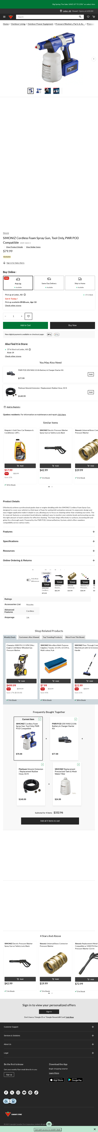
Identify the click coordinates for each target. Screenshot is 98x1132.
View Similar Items (33, 247)
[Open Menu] (4, 17)
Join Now (70, 1017)
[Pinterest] (30, 1093)
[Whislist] (88, 17)
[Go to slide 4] (56, 91)
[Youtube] (24, 1093)
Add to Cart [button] (25, 325)
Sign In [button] (49, 1012)
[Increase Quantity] (21, 316)
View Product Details (14, 247)
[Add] (91, 374)
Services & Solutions (49, 1035)
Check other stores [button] (13, 305)
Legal (49, 1053)
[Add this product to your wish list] (28, 316)
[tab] (18, 283)
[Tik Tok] (36, 1093)
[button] (80, 16)
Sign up (9, 1075)
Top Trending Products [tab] (52, 637)
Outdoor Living (18, 24)
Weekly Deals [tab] (9, 637)
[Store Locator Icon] (61, 11)
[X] (12, 1093)
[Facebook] (6, 1093)
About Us (49, 1044)
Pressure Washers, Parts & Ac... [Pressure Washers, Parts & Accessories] (70, 24)
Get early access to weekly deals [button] (48, 1129)
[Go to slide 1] (31, 91)
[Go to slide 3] (48, 91)
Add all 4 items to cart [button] (50, 821)
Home (6, 24)
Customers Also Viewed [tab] (29, 637)
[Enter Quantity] (13, 316)
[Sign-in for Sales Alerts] (13, 263)
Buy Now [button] (72, 325)
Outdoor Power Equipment (40, 24)
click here (61, 414)
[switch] (29, 580)
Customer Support (49, 1027)
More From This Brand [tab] (75, 637)
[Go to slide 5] (67, 91)
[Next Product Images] (93, 59)
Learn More (54, 1073)
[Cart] (93, 17)
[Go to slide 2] (39, 91)
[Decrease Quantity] (5, 316)
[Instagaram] (18, 1093)
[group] (9, 473)
